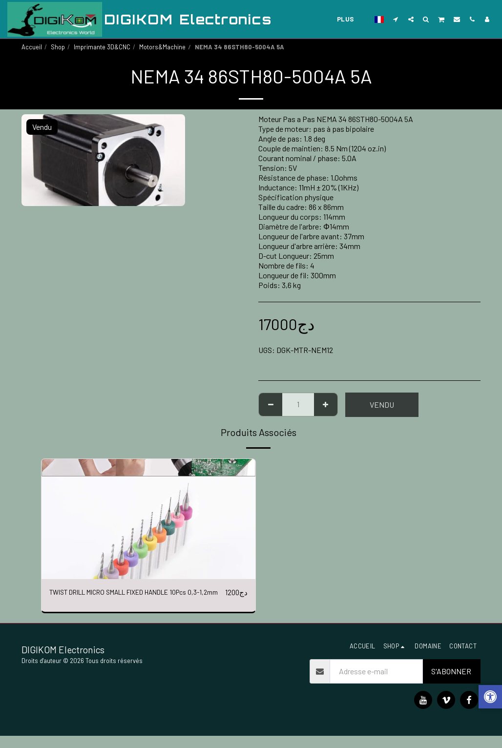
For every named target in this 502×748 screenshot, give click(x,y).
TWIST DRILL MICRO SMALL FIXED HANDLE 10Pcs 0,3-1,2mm (131, 598)
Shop (58, 47)
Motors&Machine (162, 47)
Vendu (382, 404)
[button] (396, 19)
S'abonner (451, 683)
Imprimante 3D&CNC (102, 47)
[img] (148, 519)
